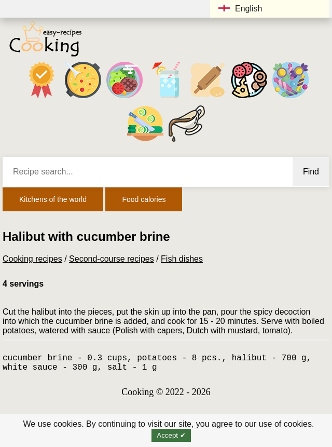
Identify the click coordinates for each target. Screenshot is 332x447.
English (240, 8)
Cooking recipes (32, 258)
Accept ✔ (171, 435)
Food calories (143, 199)
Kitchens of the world (53, 199)
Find (311, 171)
